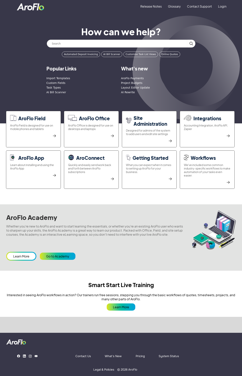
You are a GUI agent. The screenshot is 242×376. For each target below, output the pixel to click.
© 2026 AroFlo (127, 370)
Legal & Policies (103, 370)
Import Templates (58, 78)
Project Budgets (131, 82)
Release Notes (151, 6)
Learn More (21, 256)
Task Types (53, 87)
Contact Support (199, 6)
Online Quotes (169, 54)
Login (222, 6)
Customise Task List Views (141, 54)
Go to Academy (57, 256)
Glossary (174, 6)
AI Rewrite (128, 92)
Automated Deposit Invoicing (81, 54)
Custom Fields (56, 82)
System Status (169, 356)
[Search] (117, 43)
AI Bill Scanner (111, 54)
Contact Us (83, 356)
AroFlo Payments (132, 78)
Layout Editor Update (135, 87)
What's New (113, 356)
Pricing (140, 356)
